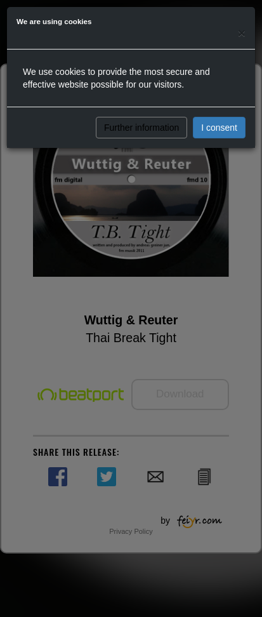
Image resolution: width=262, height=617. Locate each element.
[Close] (242, 32)
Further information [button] (141, 128)
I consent (219, 128)
